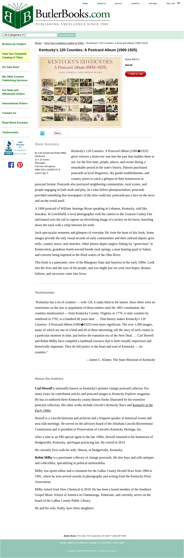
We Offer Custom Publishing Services (15, 78)
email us (136, 3)
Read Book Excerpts (15, 122)
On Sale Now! (10, 67)
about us (101, 3)
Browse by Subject (14, 44)
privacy (118, 3)
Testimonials (10, 132)
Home (38, 42)
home (85, 3)
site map (153, 3)
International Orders (15, 103)
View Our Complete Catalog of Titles (64, 42)
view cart (170, 3)
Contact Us (9, 112)
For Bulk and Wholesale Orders (13, 92)
